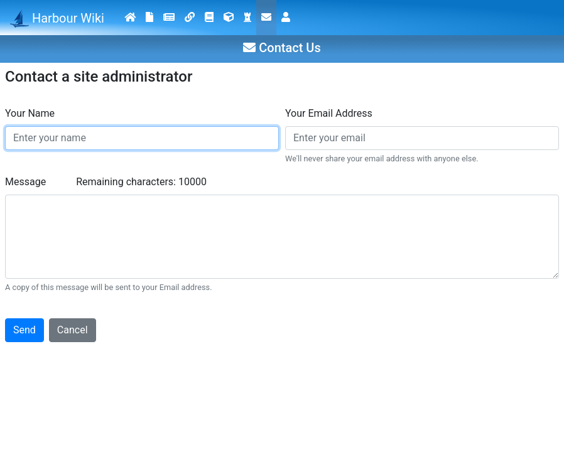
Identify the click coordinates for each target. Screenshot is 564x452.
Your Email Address (328, 113)
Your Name (30, 113)
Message (25, 182)
